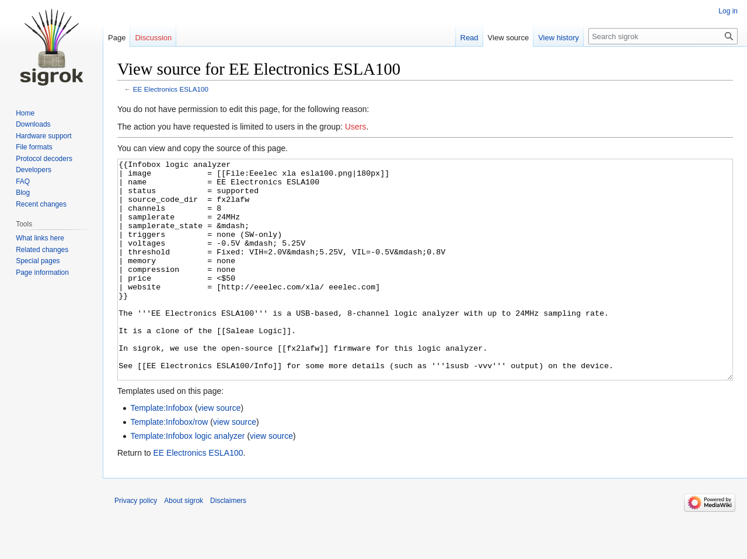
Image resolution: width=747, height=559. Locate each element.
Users (355, 126)
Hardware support (43, 136)
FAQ (23, 181)
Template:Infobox (161, 451)
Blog (23, 192)
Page (116, 37)
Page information (42, 272)
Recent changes (41, 204)
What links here (40, 238)
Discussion (153, 37)
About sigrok (183, 544)
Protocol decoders (44, 159)
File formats (34, 147)
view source (219, 451)
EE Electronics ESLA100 (170, 89)
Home (25, 113)
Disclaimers (228, 544)
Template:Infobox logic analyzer (187, 479)
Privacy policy (135, 544)
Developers (33, 170)
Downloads (33, 124)
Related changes (42, 250)
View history (558, 37)
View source (508, 37)
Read (469, 37)
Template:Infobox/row (169, 465)
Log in (728, 11)
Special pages (38, 261)
